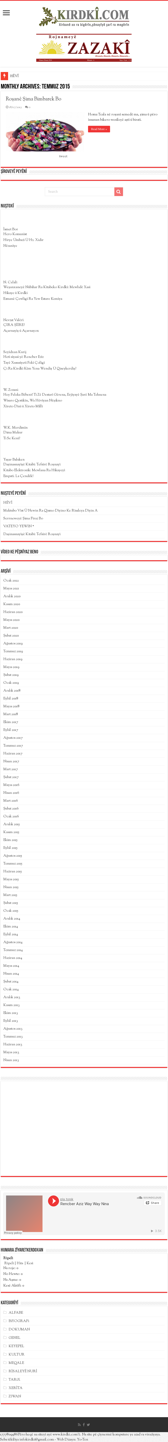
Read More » (99, 129)
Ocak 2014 (11, 989)
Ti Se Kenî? (11, 438)
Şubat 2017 (10, 777)
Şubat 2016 (11, 808)
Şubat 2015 (10, 903)
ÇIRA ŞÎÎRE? (14, 325)
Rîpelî (9, 1263)
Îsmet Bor (10, 229)
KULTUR (17, 1354)
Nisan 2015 (10, 887)
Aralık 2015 (11, 824)
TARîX (14, 1379)
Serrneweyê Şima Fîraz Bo (23, 518)
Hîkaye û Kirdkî (15, 293)
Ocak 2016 (11, 816)
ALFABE (16, 1312)
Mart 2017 (10, 769)
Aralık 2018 (11, 690)
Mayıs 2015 (11, 879)
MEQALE (16, 1363)
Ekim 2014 (10, 926)
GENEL (14, 1338)
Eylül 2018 (10, 698)
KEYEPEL (16, 1346)
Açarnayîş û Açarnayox (21, 330)
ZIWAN (15, 1396)
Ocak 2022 (11, 580)
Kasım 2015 (11, 832)
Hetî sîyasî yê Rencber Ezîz (23, 357)
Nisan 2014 (11, 973)
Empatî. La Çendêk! (18, 476)
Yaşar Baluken (14, 459)
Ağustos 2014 (13, 942)
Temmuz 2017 (13, 745)
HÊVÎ (14, 76)
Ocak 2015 (10, 910)
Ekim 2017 (10, 722)
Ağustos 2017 (13, 738)
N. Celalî (10, 282)
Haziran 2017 (12, 753)
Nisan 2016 (11, 793)
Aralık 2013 (11, 997)
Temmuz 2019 (13, 651)
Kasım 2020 (11, 604)
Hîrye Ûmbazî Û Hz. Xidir (23, 240)
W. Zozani (10, 390)
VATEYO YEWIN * (18, 526)
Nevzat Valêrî (13, 320)
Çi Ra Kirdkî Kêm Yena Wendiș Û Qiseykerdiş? (39, 368)
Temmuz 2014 (13, 950)
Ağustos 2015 (12, 855)
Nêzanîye (10, 246)
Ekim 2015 (10, 840)
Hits (20, 1263)
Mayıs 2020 (11, 620)
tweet (63, 156)
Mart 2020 (10, 627)
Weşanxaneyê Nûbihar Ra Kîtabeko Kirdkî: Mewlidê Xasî (46, 287)
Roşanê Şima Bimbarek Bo (33, 99)
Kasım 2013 (11, 1005)
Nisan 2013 (11, 1060)
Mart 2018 (10, 714)
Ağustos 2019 (13, 643)
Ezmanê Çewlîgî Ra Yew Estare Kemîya (32, 299)
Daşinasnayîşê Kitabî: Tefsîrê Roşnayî (31, 464)
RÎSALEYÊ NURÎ (23, 1371)
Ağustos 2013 (13, 1028)
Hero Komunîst (15, 234)
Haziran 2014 (12, 958)
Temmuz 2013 (13, 1036)
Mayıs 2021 (11, 588)
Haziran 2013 (12, 1044)
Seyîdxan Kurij (14, 352)
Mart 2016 (10, 800)
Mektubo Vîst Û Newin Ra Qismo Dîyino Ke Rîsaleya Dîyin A (50, 510)
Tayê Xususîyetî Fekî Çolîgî (24, 362)
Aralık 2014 (11, 918)
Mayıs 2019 (11, 667)
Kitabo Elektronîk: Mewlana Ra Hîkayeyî (34, 470)
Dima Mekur (13, 432)
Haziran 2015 (12, 871)
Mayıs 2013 (11, 1052)
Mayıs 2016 (11, 785)
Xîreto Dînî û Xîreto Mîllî (23, 406)
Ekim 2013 (10, 1013)
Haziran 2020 (13, 612)
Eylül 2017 (10, 730)
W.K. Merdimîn (15, 427)
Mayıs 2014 (11, 966)
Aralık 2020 (11, 596)
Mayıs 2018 (11, 706)
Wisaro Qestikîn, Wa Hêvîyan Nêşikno (32, 400)
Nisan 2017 (11, 761)
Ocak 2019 (11, 682)
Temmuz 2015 (12, 863)
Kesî (30, 1263)
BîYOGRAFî (19, 1321)
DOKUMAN (19, 1329)
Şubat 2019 (10, 675)
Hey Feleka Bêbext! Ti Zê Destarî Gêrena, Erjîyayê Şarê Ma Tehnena (54, 394)
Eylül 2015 (10, 848)
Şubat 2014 (10, 981)
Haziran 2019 (12, 659)
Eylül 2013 (10, 1021)
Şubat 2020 (11, 635)
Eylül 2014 (10, 934)
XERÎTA (16, 1388)
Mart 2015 (10, 895)
